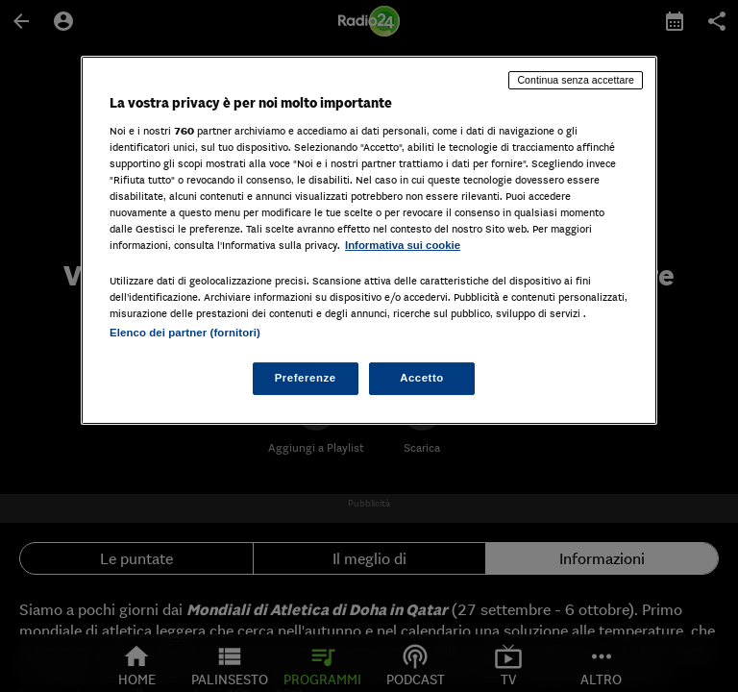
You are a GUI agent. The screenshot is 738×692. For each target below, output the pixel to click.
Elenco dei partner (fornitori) (185, 332)
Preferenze (305, 377)
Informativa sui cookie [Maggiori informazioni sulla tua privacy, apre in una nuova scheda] (402, 245)
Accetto (422, 377)
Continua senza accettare (575, 80)
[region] (369, 240)
